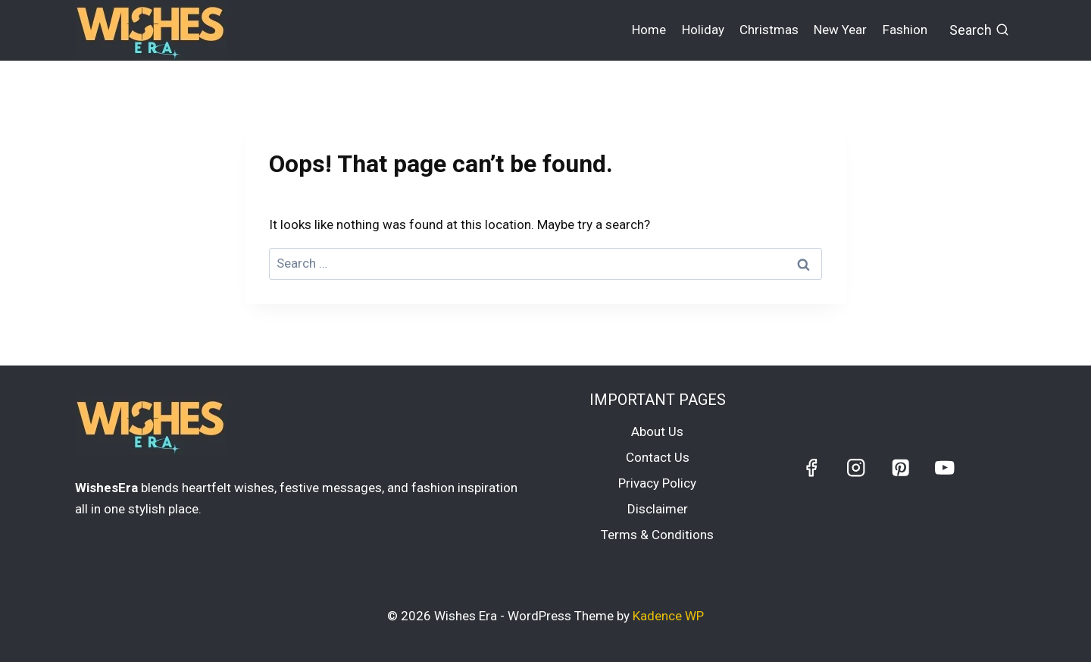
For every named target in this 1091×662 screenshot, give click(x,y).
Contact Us (657, 457)
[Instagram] (855, 467)
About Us (657, 431)
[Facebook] (811, 467)
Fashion (905, 29)
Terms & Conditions (657, 534)
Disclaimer (657, 508)
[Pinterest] (900, 467)
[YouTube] (944, 467)
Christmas (769, 29)
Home (649, 29)
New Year (840, 29)
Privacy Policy (657, 483)
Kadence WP (668, 615)
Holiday (703, 29)
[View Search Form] (979, 31)
